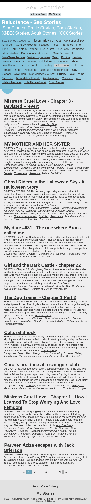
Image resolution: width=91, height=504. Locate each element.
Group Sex (47, 48)
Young (34, 48)
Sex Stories (45, 8)
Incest (55, 44)
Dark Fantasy (19, 48)
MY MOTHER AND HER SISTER (37, 144)
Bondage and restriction (54, 69)
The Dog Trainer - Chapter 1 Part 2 (40, 297)
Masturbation (10, 53)
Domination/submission (35, 53)
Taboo (74, 61)
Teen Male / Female (28, 78)
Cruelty (61, 73)
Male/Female (61, 53)
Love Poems (76, 73)
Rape (17, 69)
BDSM (32, 61)
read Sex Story (49, 124)
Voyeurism (20, 73)
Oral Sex (7, 44)
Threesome (30, 69)
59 (59, 472)
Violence (7, 78)
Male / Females (11, 82)
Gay (74, 69)
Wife (78, 78)
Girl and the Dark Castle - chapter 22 (42, 265)
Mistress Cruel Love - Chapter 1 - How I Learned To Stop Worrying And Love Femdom (45, 402)
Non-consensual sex (41, 73)
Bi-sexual (19, 61)
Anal (58, 40)
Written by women (38, 57)
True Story (62, 48)
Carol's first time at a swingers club (41, 364)
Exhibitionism (47, 61)
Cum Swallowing (26, 44)
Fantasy (44, 44)
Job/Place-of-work (35, 82)
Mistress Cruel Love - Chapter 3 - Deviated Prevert (39, 104)
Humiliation (9, 65)
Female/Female (28, 65)
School (6, 73)
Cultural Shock (20, 332)
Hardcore (67, 44)
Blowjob (48, 40)
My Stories (54, 14)
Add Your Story (39, 14)
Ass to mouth (51, 78)
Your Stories (56, 82)
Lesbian (77, 57)
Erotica (65, 57)
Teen (55, 57)
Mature (6, 61)
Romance (78, 48)
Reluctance (62, 65)
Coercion (67, 78)
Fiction (36, 40)
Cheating (46, 65)
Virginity (63, 61)
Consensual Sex (74, 40)
